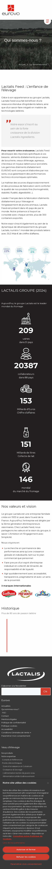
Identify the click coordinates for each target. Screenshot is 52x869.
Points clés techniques (12, 763)
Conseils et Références (12, 760)
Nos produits (7, 753)
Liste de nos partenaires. (14, 843)
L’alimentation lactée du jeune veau (19, 773)
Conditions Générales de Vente (15, 732)
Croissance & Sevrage (12, 770)
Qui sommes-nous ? (10, 709)
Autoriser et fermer (26, 849)
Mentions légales (9, 719)
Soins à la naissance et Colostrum (17, 766)
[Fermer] (48, 783)
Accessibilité (7, 729)
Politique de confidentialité (13, 722)
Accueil (22, 64)
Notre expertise (8, 756)
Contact (5, 716)
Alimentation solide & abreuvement (19, 776)
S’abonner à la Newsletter (13, 686)
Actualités (5, 706)
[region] (26, 824)
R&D (4, 712)
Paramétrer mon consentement (15, 736)
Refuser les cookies (26, 857)
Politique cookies (9, 726)
